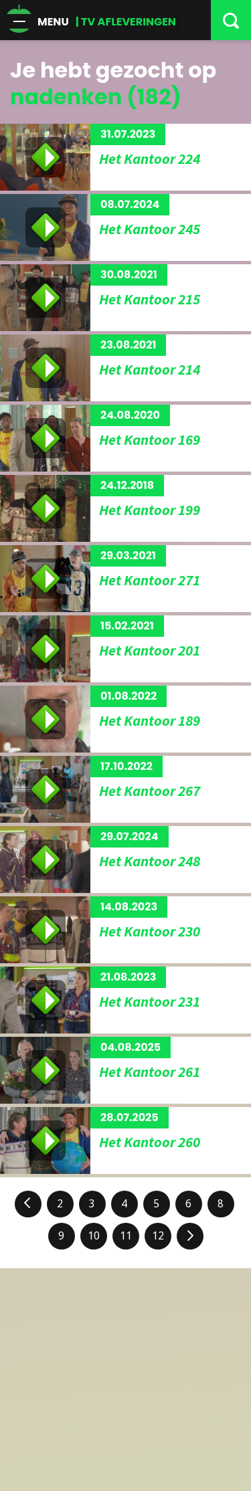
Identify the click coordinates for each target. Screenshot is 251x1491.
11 (126, 1235)
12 (158, 1235)
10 (94, 1235)
